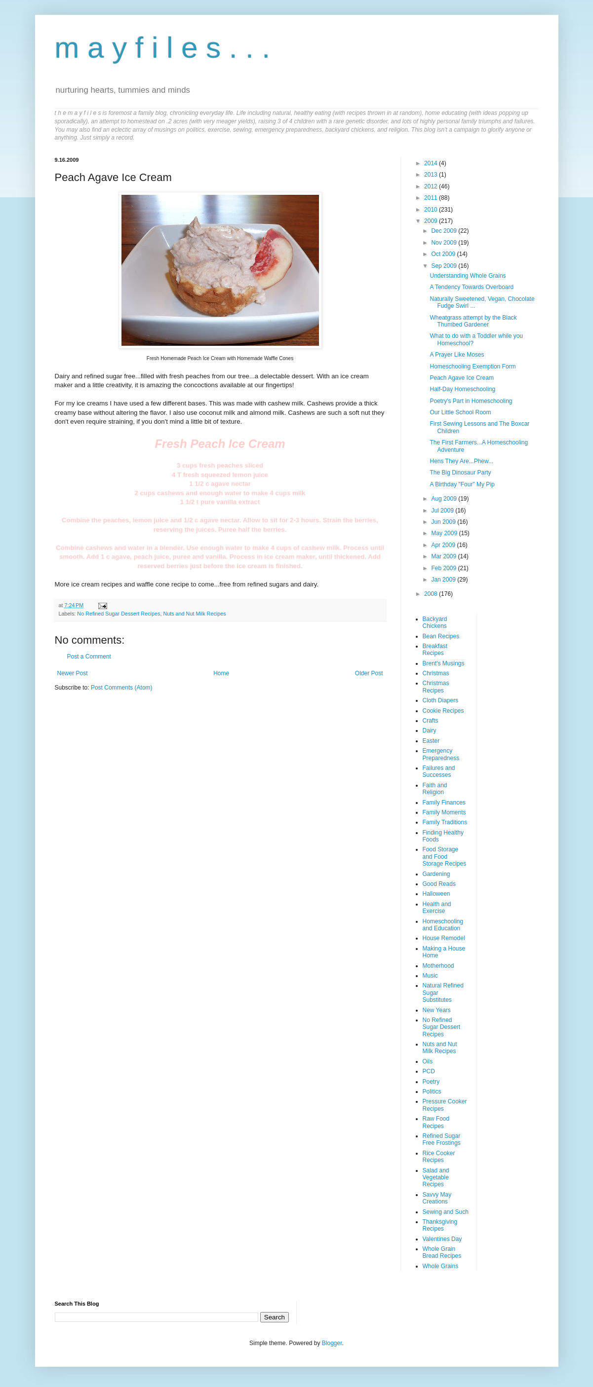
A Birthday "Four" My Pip (462, 484)
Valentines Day (442, 1239)
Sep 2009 (444, 265)
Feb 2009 (444, 568)
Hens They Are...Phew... (461, 461)
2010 (431, 209)
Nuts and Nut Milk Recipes (194, 614)
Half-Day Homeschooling (462, 389)
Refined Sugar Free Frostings (442, 1139)
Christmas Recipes (436, 687)
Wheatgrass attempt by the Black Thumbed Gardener (473, 321)
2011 (431, 197)
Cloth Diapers (441, 700)
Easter (431, 740)
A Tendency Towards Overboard (472, 287)
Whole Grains (441, 1266)
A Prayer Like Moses (457, 354)
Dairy (429, 730)
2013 (431, 174)
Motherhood (438, 965)
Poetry (431, 1081)
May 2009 (445, 533)
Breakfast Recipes (435, 650)
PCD (429, 1071)
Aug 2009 (444, 498)
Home (221, 673)
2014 (431, 163)
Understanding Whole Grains (468, 275)
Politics (432, 1091)
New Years (437, 1010)
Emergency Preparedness (441, 754)
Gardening (436, 874)
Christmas (436, 673)
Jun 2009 (444, 521)
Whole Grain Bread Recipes (442, 1252)
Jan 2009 (444, 579)
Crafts (430, 720)
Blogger (332, 1343)
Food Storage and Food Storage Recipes (445, 856)
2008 (431, 593)
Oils (428, 1061)
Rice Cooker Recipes (439, 1157)
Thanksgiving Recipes (440, 1225)
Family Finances (444, 802)
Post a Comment (89, 656)
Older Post (369, 673)
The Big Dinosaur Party (460, 472)
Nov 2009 (444, 242)
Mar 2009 (444, 556)
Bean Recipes (441, 636)
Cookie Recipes (443, 710)
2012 (431, 186)
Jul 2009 (443, 510)
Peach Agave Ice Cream (461, 377)
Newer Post (72, 673)
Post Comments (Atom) (122, 687)
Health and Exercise (437, 907)
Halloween (436, 893)
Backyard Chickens (435, 622)
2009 (431, 221)
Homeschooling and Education (443, 925)
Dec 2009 (444, 230)
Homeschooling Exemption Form (472, 366)
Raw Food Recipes (436, 1122)
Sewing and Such (446, 1211)
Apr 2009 (444, 545)
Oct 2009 (444, 254)
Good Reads (439, 883)
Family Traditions (445, 822)
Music (430, 975)
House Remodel (444, 938)
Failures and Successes (439, 771)
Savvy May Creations (437, 1198)
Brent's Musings (444, 663)
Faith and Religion (435, 789)
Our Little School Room (460, 412)
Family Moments (444, 812)
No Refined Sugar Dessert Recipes (118, 614)
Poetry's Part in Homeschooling (471, 401)
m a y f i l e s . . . (163, 47)
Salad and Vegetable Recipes (436, 1177)
